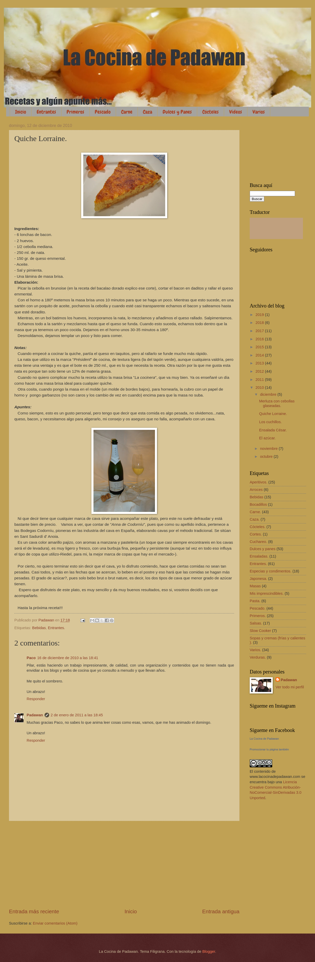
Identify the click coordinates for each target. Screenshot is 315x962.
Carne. (255, 512)
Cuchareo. (258, 542)
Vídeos (235, 111)
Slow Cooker (260, 631)
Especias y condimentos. (270, 571)
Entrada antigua (220, 911)
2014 (260, 355)
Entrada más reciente (34, 911)
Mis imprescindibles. (267, 593)
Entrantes (46, 111)
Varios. (255, 650)
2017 (260, 331)
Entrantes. (56, 628)
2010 (260, 387)
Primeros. (258, 616)
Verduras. (258, 657)
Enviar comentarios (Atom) (55, 923)
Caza (147, 111)
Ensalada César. (273, 430)
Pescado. (257, 608)
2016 (260, 339)
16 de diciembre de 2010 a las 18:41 (67, 658)
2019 (260, 315)
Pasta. (255, 601)
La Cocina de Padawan (264, 738)
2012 (260, 371)
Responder (36, 699)
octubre (267, 456)
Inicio (20, 111)
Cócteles (210, 111)
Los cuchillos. (270, 422)
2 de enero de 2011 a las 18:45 (77, 715)
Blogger (208, 951)
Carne (126, 111)
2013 (260, 363)
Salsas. (256, 623)
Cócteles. (257, 527)
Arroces (256, 490)
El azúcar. (267, 438)
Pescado (103, 111)
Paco (31, 658)
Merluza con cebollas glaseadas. (277, 403)
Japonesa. (258, 579)
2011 (260, 380)
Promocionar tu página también (269, 749)
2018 (260, 323)
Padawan (35, 715)
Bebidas (39, 628)
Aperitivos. (258, 482)
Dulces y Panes (177, 111)
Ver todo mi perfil (290, 687)
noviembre (269, 449)
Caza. (254, 519)
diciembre (268, 394)
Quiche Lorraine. (273, 414)
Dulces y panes (263, 549)
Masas (255, 586)
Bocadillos (258, 504)
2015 (260, 347)
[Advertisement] (124, 864)
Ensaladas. (259, 556)
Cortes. (256, 534)
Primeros (75, 111)
